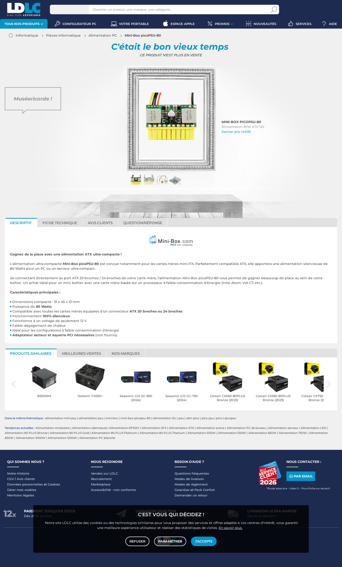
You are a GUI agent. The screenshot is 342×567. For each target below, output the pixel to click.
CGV (10, 479)
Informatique (27, 35)
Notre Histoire (18, 473)
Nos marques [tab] (126, 353)
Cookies (54, 484)
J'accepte (204, 541)
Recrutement (101, 479)
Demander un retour (191, 495)
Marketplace (100, 484)
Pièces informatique (63, 35)
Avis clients (26, 479)
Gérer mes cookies (21, 490)
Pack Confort (205, 490)
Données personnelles (25, 484)
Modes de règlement (191, 484)
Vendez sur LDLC (104, 473)
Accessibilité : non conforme (113, 490)
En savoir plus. (230, 528)
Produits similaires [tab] (30, 353)
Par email (301, 476)
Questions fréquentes (192, 473)
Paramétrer (170, 541)
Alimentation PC (103, 35)
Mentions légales (20, 495)
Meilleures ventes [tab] (81, 353)
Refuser (137, 541)
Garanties (182, 490)
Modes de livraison (189, 479)
